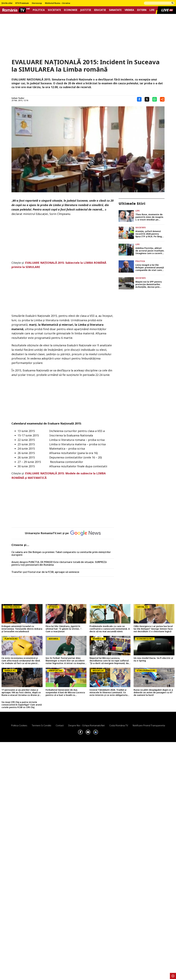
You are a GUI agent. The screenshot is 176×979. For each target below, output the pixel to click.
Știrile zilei (7, 3)
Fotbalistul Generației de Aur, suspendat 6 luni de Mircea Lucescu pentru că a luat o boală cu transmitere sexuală (65, 692)
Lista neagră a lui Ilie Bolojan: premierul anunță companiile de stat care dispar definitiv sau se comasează (149, 267)
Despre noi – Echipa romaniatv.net (86, 725)
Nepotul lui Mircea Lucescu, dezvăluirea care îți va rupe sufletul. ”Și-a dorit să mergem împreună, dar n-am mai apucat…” (109, 660)
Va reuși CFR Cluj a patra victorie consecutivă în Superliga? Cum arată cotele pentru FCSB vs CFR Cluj (22, 705)
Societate (54, 10)
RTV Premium (22, 3)
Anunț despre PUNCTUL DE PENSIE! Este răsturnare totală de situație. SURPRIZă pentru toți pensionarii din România (59, 563)
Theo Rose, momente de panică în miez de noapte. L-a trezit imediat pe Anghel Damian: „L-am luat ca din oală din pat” (149, 217)
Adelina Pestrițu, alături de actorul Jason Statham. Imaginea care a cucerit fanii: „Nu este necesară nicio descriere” (149, 251)
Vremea (129, 10)
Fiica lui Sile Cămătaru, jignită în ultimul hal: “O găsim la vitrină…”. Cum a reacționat (64, 629)
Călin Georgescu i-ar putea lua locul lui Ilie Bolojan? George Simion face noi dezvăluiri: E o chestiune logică (153, 629)
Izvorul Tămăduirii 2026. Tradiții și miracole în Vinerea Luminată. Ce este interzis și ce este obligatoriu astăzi (108, 692)
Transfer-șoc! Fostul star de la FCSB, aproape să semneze (45, 572)
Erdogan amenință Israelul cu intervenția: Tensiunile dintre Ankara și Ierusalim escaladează (22, 629)
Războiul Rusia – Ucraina (57, 3)
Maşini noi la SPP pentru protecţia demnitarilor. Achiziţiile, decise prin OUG (148, 284)
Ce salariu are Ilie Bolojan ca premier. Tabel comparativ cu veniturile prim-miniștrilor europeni (61, 553)
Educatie (100, 10)
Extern (141, 10)
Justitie (85, 10)
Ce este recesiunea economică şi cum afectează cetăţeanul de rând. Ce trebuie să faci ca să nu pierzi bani (21, 660)
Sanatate (115, 10)
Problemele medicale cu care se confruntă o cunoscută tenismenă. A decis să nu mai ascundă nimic (110, 629)
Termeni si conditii (41, 725)
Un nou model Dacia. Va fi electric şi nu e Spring (153, 659)
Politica (39, 10)
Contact (60, 725)
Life (152, 10)
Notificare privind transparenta (149, 725)
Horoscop (37, 3)
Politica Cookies (19, 725)
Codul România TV (118, 725)
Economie (70, 10)
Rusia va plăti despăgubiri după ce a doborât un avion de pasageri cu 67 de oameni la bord (153, 692)
